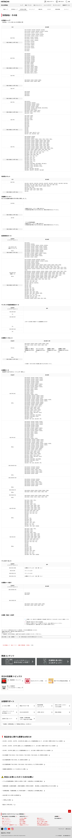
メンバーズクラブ (47, 5)
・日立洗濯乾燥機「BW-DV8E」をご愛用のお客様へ (14, 759)
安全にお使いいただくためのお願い (60, 705)
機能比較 (40, 9)
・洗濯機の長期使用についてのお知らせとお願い (13, 769)
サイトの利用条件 (59, 835)
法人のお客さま (58, 818)
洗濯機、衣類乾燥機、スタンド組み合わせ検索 (26, 718)
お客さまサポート (23, 816)
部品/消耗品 (58, 712)
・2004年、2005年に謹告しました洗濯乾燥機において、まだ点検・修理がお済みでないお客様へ (26, 750)
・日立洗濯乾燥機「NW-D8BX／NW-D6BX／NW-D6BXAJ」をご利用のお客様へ (22, 764)
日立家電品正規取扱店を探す (43, 824)
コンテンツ (66, 9)
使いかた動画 (22, 821)
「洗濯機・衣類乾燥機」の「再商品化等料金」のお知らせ (16, 724)
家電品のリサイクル (24, 824)
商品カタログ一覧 (24, 706)
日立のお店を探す (24, 712)
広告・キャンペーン (6, 821)
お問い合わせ (40, 712)
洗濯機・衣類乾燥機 (21, 645)
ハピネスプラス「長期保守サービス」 (10, 824)
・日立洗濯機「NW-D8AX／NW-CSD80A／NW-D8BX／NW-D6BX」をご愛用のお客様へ (24, 755)
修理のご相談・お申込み (42, 823)
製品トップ (5, 9)
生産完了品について (7, 718)
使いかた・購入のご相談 (42, 821)
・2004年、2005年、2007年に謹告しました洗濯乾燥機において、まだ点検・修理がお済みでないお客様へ (28, 745)
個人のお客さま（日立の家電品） (9, 816)
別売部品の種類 (23, 9)
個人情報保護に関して (67, 835)
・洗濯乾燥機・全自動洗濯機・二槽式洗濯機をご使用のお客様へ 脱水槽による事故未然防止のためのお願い (29, 786)
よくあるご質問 (6, 706)
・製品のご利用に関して (7, 804)
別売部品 (27, 645)
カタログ (49, 9)
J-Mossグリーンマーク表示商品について (8, 712)
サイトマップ (61, 828)
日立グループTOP (5, 833)
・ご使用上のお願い (6, 800)
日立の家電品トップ (6, 645)
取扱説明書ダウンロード (40, 705)
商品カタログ (40, 818)
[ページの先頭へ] (69, 811)
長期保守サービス (66, 5)
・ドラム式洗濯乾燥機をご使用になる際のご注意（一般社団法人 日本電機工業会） (22, 781)
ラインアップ (31, 9)
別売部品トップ (14, 9)
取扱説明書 (57, 9)
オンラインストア (56, 5)
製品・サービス (14, 645)
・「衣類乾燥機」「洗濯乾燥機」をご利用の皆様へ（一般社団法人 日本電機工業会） (22, 790)
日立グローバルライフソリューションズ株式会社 (13, 814)
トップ (21, 5)
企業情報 (56, 816)
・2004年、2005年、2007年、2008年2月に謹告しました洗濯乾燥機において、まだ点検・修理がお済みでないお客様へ (32, 741)
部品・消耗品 (22, 823)
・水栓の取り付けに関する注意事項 (10, 795)
